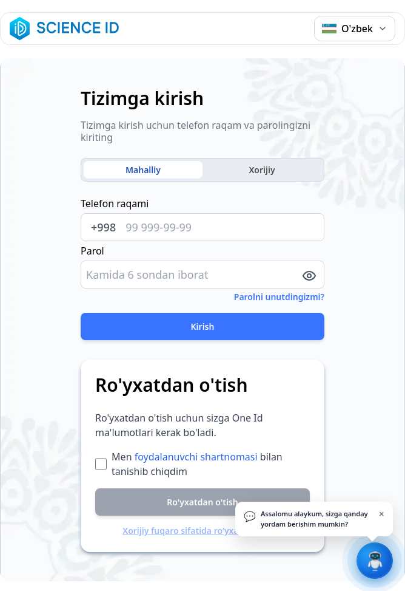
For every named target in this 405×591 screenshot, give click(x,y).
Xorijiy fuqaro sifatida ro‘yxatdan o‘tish (202, 530)
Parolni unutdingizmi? (279, 296)
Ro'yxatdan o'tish (202, 502)
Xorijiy (262, 170)
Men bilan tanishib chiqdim (197, 464)
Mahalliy (143, 170)
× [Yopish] (381, 514)
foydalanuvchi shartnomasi (196, 456)
